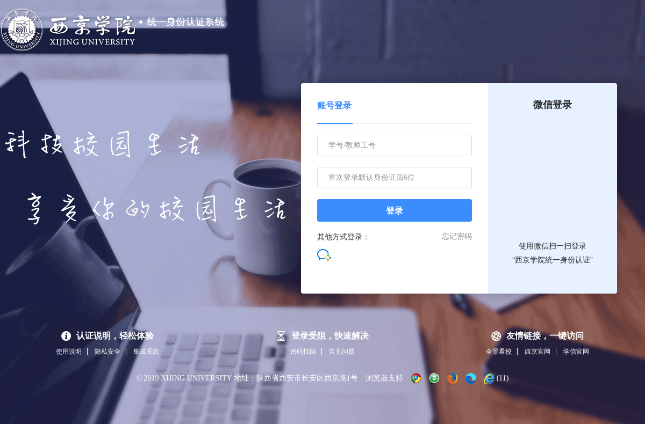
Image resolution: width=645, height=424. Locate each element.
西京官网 (537, 351)
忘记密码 (457, 236)
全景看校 (499, 351)
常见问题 (342, 351)
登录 (394, 210)
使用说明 (69, 351)
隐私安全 (107, 351)
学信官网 (576, 351)
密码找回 (303, 351)
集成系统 (146, 351)
